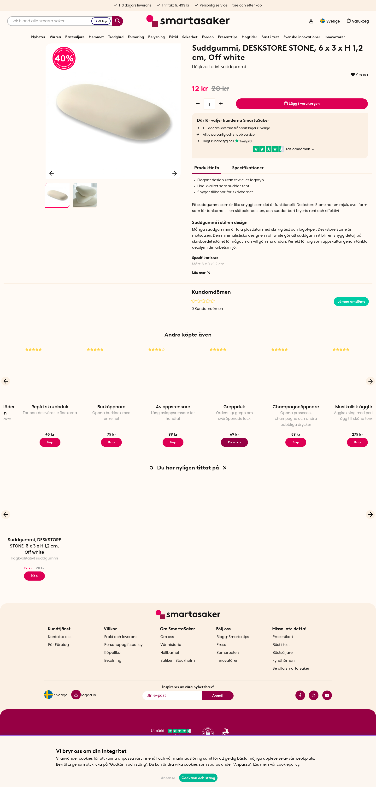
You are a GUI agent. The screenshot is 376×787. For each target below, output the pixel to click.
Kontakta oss (59, 645)
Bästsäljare (74, 37)
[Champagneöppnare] (342, 390)
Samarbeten (228, 661)
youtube (327, 704)
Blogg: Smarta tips (233, 645)
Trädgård (115, 37)
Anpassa (168, 778)
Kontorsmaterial (160, 49)
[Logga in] (311, 21)
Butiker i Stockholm (177, 669)
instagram (313, 704)
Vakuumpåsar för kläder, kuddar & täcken (34, 426)
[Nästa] (174, 188)
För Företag (58, 653)
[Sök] (65, 21)
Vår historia (170, 653)
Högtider (249, 37)
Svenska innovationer (301, 37)
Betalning (112, 669)
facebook (300, 704)
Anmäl (217, 704)
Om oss (167, 645)
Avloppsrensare (219, 423)
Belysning (156, 37)
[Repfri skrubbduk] (96, 390)
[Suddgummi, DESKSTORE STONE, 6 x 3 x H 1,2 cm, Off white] (34, 523)
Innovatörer (334, 37)
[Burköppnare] (157, 390)
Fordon (208, 37)
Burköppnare (157, 423)
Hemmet (96, 37)
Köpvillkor (113, 661)
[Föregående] (51, 188)
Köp (34, 459)
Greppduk (280, 423)
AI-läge (101, 21)
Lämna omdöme (351, 318)
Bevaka (280, 459)
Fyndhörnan (284, 669)
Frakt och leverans (120, 645)
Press (221, 653)
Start (124, 49)
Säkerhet (190, 37)
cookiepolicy (288, 764)
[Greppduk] (280, 390)
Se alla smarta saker (291, 677)
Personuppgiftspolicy (123, 653)
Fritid (173, 37)
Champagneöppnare (341, 423)
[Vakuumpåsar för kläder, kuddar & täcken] (34, 390)
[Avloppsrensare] (219, 390)
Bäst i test (270, 37)
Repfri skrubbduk (95, 423)
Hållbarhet (169, 661)
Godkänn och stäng (198, 778)
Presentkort (283, 645)
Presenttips (227, 37)
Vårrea (55, 37)
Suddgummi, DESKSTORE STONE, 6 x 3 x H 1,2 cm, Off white (34, 562)
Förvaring (136, 37)
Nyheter (38, 37)
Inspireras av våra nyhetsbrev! (188, 695)
